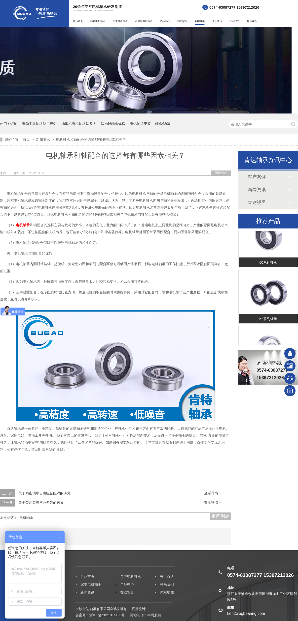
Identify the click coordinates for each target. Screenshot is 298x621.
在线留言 (127, 592)
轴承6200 (162, 124)
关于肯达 (217, 21)
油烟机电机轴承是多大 (78, 124)
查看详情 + (212, 493)
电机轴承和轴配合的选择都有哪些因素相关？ (91, 139)
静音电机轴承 (97, 21)
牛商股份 (154, 615)
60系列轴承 (268, 263)
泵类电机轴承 (130, 576)
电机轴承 (23, 225)
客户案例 (182, 21)
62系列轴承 (268, 320)
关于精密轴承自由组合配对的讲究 (44, 493)
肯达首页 (78, 21)
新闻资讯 (200, 21)
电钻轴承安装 (140, 124)
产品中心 (165, 21)
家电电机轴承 (90, 584)
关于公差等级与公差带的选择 (41, 503)
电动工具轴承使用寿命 (39, 124)
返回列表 (221, 173)
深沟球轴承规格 (113, 124)
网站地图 (167, 592)
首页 (27, 139)
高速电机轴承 (120, 21)
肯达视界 (252, 21)
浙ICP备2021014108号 (107, 615)
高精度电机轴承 (143, 21)
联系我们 (234, 21)
